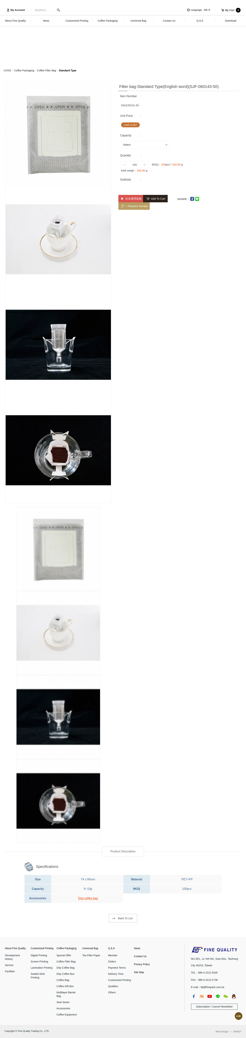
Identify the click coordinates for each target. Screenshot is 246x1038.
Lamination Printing (41, 967)
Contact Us (140, 956)
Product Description (123, 851)
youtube (209, 996)
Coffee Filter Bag (46, 70)
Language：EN (196, 10)
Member (112, 955)
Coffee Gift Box (65, 986)
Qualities (113, 986)
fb (193, 996)
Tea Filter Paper (91, 955)
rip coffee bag (89, 898)
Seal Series (63, 1002)
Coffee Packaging (24, 70)
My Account (15, 10)
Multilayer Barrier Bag (66, 994)
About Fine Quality (15, 948)
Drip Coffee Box (66, 973)
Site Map (139, 972)
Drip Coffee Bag (66, 967)
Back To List (125, 918)
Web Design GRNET (228, 1031)
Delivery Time (115, 973)
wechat (225, 996)
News (137, 948)
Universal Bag (90, 948)
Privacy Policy (142, 964)
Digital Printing (39, 955)
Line (197, 199)
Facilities (10, 971)
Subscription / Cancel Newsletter (214, 1006)
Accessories (63, 1008)
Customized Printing (42, 948)
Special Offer (64, 955)
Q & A (111, 948)
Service (9, 965)
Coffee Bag (63, 980)
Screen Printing (39, 961)
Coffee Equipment (67, 1014)
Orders (112, 961)
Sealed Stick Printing (38, 975)
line (217, 996)
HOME (7, 70)
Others (112, 992)
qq (233, 996)
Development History (12, 957)
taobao (201, 996)
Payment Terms (117, 967)
